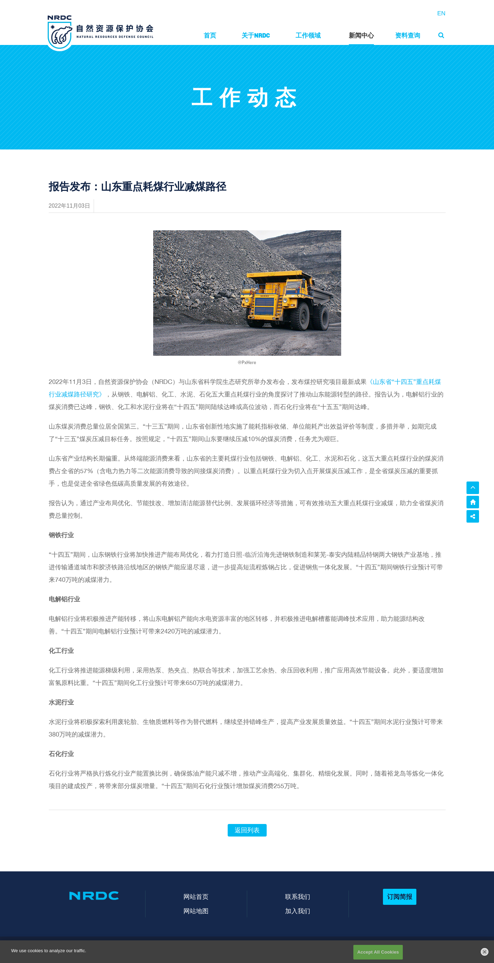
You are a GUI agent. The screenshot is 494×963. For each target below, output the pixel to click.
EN (441, 13)
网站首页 (196, 896)
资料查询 (407, 35)
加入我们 (297, 911)
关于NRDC (256, 35)
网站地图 (196, 911)
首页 (210, 35)
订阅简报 (399, 896)
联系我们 (297, 896)
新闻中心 (361, 35)
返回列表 (247, 830)
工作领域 (308, 35)
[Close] (484, 958)
